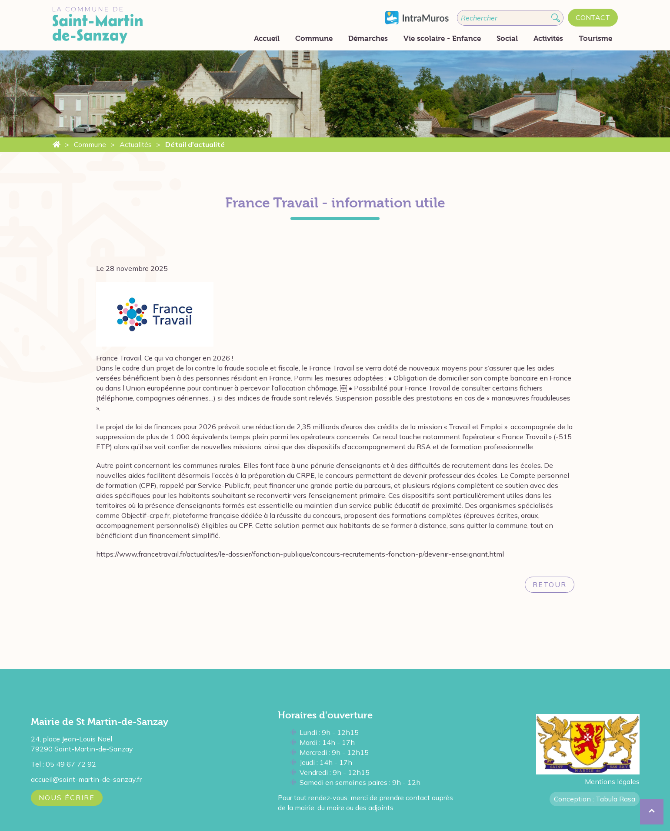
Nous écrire (67, 797)
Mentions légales (612, 781)
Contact (593, 17)
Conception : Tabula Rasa (594, 798)
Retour (550, 584)
